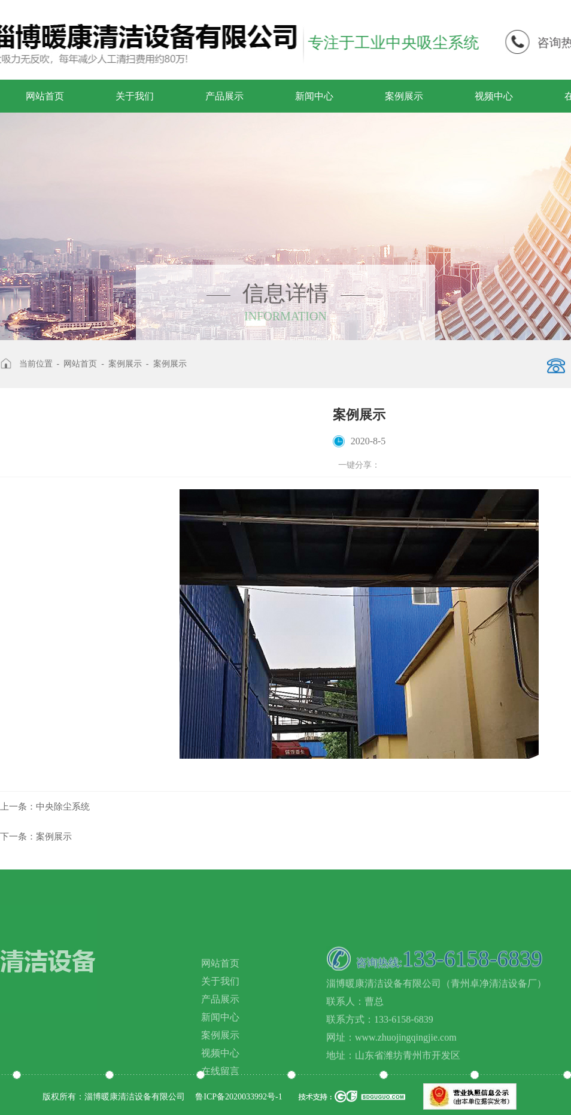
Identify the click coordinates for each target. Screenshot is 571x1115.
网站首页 (45, 96)
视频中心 (494, 96)
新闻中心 (314, 96)
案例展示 (404, 96)
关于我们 (135, 96)
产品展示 (224, 96)
